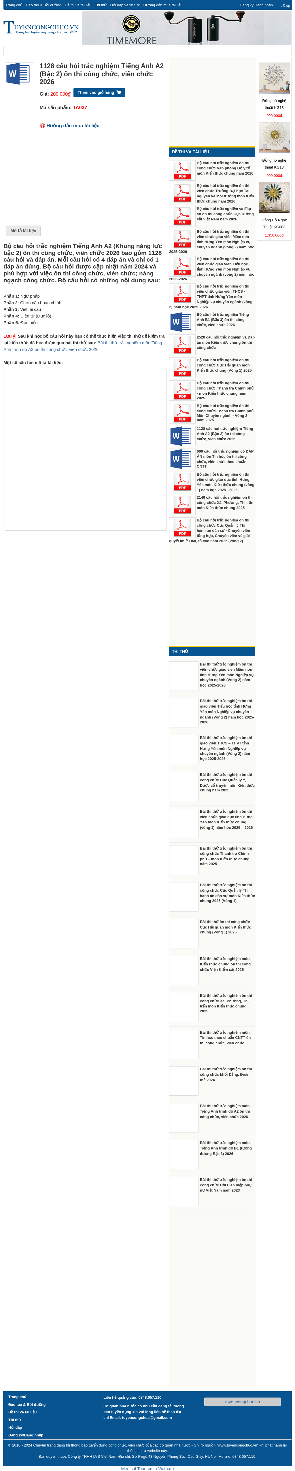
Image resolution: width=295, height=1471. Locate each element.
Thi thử (101, 5)
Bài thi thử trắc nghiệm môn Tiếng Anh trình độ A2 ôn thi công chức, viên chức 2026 (225, 1111)
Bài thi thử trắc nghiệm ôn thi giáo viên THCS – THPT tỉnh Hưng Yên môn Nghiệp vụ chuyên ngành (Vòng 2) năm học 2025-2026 (226, 748)
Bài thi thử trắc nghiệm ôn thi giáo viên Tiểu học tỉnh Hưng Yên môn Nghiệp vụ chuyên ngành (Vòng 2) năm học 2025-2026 (227, 711)
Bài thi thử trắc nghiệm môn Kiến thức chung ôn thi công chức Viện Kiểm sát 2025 (225, 964)
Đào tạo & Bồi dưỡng (43, 5)
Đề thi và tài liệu (78, 5)
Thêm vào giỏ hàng (95, 92)
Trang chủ (13, 5)
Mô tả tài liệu (23, 230)
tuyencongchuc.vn (242, 1401)
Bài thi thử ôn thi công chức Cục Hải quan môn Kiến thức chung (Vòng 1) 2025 (225, 927)
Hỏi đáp (15, 1427)
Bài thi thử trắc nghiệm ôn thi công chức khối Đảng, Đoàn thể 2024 (226, 1074)
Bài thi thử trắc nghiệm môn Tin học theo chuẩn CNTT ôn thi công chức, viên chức (225, 1037)
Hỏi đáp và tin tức (125, 5)
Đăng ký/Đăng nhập (256, 5)
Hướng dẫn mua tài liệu (162, 5)
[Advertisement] (85, 179)
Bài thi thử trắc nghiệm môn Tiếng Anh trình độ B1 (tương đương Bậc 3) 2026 (226, 1148)
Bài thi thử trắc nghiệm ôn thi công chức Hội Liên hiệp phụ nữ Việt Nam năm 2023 (226, 1185)
